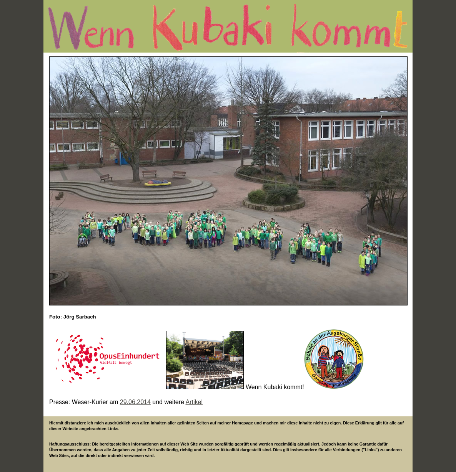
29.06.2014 (135, 402)
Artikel (194, 402)
